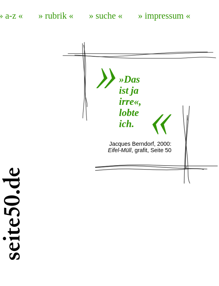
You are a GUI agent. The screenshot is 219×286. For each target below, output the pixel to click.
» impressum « (164, 16)
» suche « (106, 16)
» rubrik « (55, 16)
